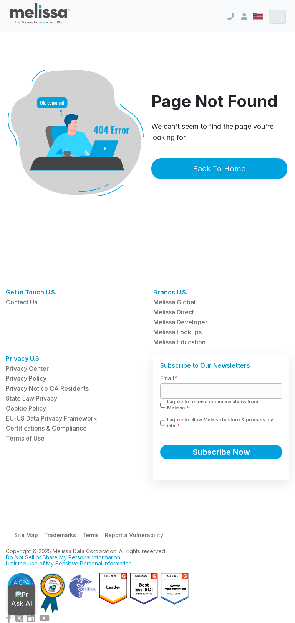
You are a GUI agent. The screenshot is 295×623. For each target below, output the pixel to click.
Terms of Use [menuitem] (25, 438)
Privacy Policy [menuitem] (26, 378)
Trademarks (60, 535)
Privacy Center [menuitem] (27, 368)
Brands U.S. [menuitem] (170, 292)
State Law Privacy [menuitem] (31, 398)
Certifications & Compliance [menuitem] (46, 428)
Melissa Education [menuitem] (179, 342)
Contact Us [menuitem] (21, 302)
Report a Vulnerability (134, 535)
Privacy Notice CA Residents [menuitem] (47, 388)
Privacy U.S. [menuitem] (23, 358)
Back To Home (219, 168)
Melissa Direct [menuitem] (173, 312)
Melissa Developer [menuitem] (180, 322)
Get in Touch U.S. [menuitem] (31, 292)
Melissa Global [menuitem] (174, 302)
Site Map (26, 535)
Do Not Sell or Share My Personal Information (63, 557)
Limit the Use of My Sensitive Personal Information (69, 563)
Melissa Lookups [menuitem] (177, 332)
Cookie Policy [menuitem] (26, 408)
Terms (90, 535)
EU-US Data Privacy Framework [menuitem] (51, 418)
